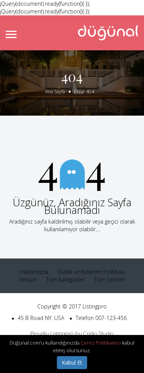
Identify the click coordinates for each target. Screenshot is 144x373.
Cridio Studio (98, 333)
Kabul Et (72, 362)
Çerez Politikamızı (101, 342)
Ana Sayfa (55, 91)
